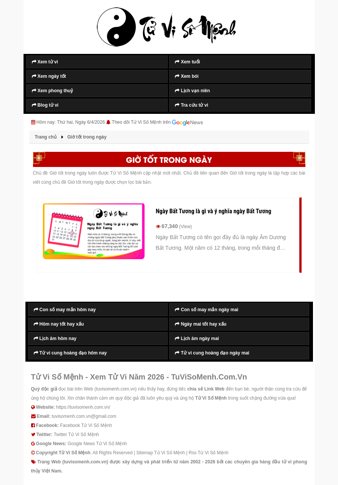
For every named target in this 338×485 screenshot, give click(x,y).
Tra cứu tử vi (191, 105)
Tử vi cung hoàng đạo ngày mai (212, 353)
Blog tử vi (45, 105)
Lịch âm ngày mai (197, 338)
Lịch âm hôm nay (55, 338)
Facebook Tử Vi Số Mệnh (86, 425)
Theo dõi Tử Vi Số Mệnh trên (157, 123)
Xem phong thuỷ (52, 90)
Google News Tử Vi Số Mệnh (97, 443)
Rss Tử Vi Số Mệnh (208, 452)
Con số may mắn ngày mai (206, 309)
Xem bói (186, 76)
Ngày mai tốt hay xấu (200, 324)
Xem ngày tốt (49, 76)
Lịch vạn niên (192, 90)
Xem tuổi (187, 62)
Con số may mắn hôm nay (65, 309)
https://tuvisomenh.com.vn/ (83, 407)
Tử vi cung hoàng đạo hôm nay (70, 353)
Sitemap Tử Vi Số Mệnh (160, 452)
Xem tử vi (45, 62)
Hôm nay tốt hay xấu (59, 324)
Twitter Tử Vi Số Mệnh (76, 434)
